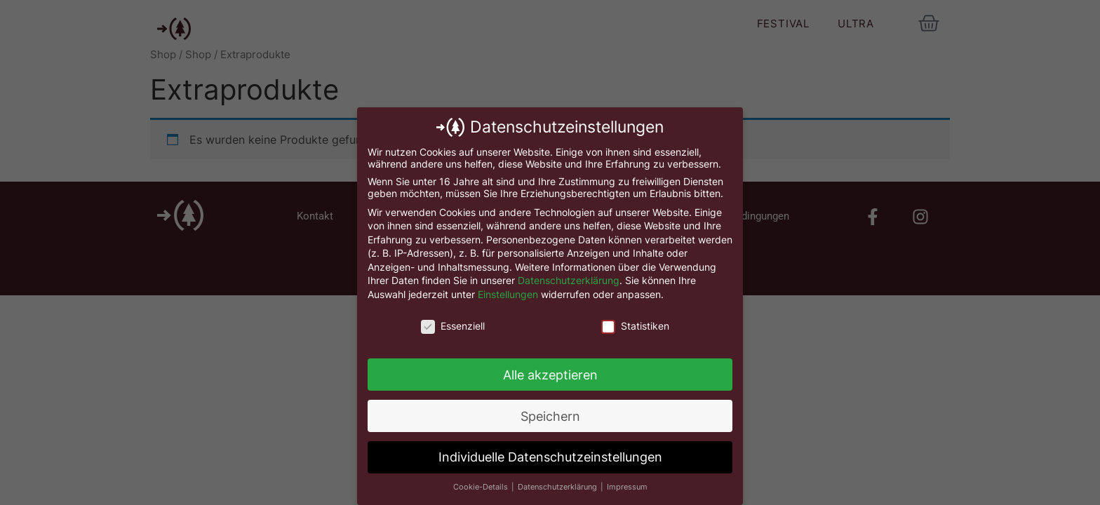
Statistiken (635, 326)
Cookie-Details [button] (481, 487)
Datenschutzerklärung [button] (558, 487)
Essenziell (453, 326)
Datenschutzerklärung (568, 280)
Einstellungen (508, 294)
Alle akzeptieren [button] (550, 375)
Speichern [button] (550, 416)
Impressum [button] (627, 487)
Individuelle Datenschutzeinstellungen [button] (550, 457)
